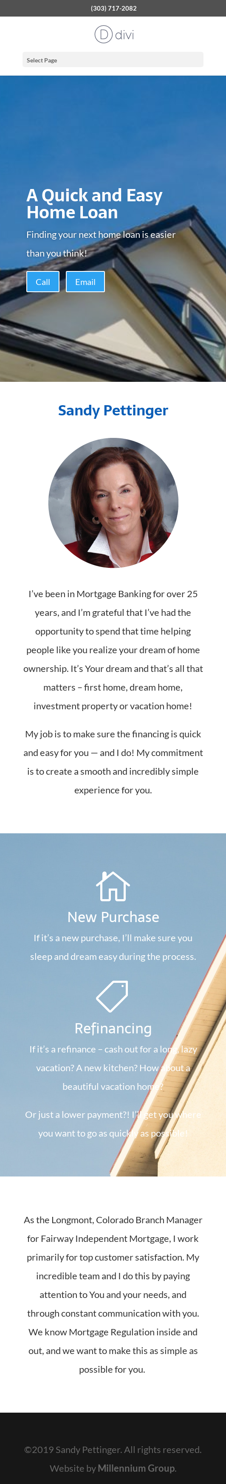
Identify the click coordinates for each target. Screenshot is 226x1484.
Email (85, 281)
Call (43, 281)
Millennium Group (136, 1468)
